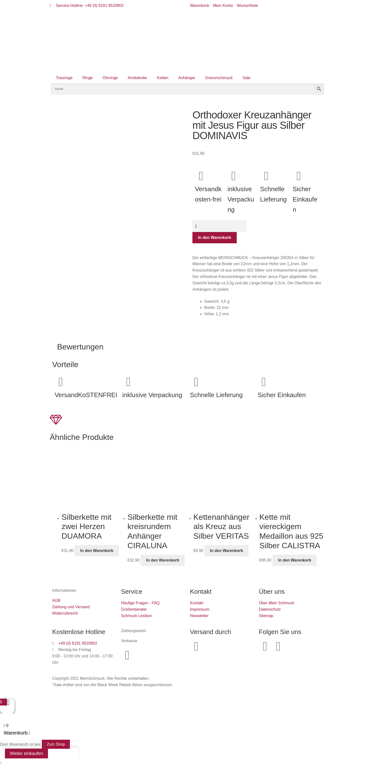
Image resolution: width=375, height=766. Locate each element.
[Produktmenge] (219, 226)
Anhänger (186, 78)
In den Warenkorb (214, 237)
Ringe (87, 78)
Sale (246, 78)
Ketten (162, 78)
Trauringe (64, 78)
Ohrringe (110, 78)
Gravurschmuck (219, 78)
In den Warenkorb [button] (96, 551)
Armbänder (137, 78)
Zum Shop (56, 744)
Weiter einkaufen (26, 753)
